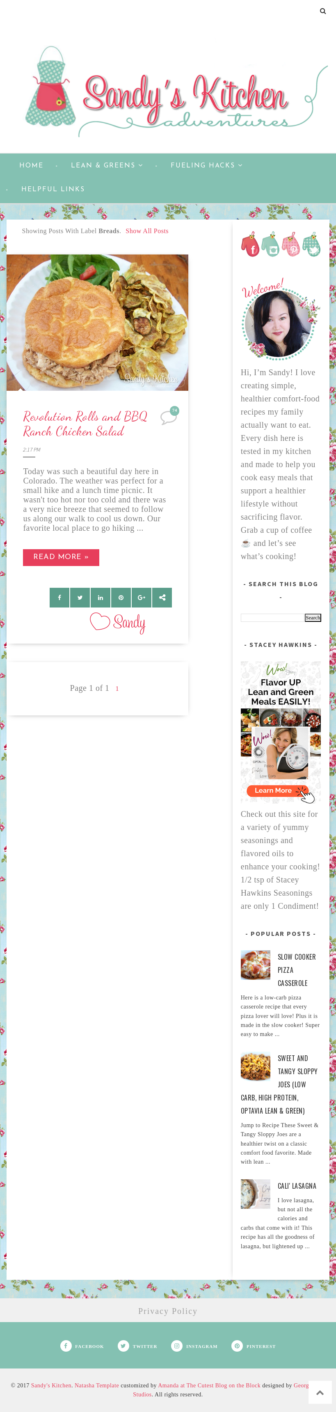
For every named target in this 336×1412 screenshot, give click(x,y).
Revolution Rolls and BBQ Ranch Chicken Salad (85, 423)
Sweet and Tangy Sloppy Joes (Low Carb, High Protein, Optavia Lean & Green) (279, 1084)
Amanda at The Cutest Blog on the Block (209, 1385)
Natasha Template (97, 1385)
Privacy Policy (168, 1311)
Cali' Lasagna (297, 1186)
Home (31, 166)
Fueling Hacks (207, 165)
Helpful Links (53, 189)
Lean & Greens (107, 165)
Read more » (61, 557)
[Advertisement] (97, 772)
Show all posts (147, 230)
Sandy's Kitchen (51, 1385)
